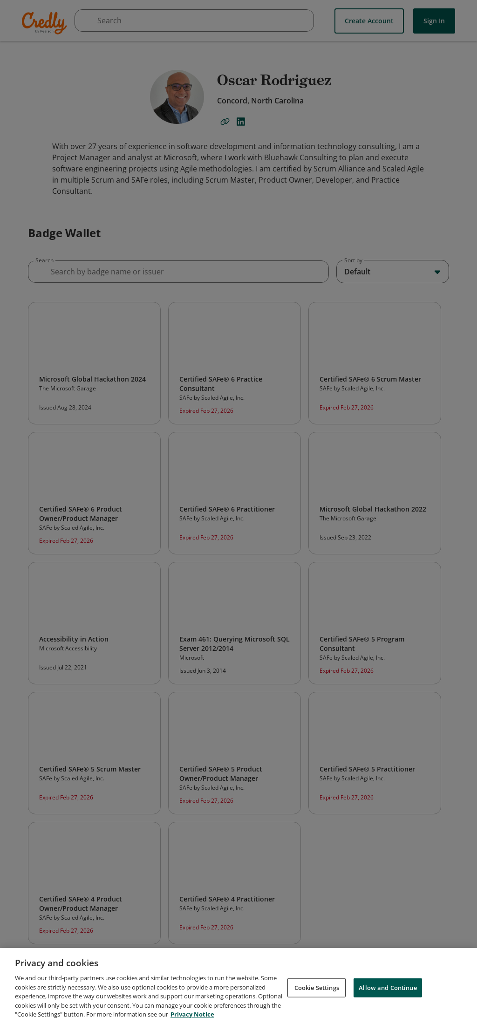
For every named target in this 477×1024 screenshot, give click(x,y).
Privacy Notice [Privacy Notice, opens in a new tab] (192, 1014)
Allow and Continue (387, 987)
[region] (238, 986)
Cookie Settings (316, 987)
